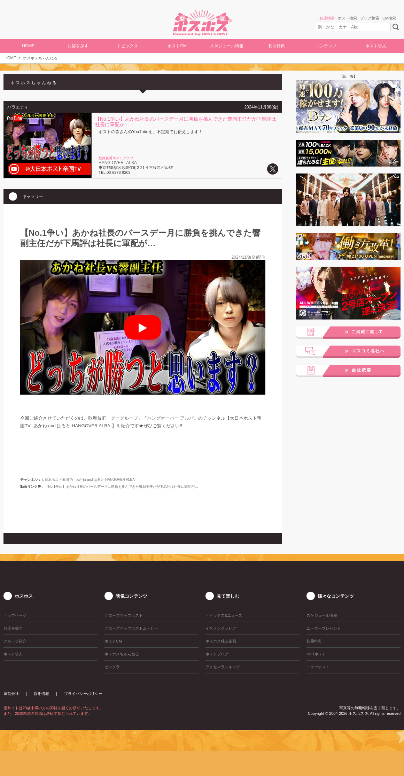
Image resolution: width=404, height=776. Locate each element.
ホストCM (177, 45)
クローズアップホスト (123, 615)
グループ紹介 (14, 641)
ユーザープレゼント (323, 628)
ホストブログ (216, 654)
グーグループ (124, 418)
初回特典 (276, 45)
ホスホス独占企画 (220, 641)
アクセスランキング (222, 667)
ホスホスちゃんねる (40, 58)
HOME (28, 45)
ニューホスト (317, 667)
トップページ (14, 615)
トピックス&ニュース (223, 615)
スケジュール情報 (226, 45)
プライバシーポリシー (83, 694)
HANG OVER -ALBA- (118, 162)
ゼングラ (112, 667)
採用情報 (41, 694)
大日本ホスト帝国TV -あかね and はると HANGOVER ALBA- (88, 480)
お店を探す (78, 45)
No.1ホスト (316, 654)
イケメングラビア (220, 628)
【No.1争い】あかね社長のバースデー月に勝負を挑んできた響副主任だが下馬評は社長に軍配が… (121, 486)
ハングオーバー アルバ (170, 418)
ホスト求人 (375, 45)
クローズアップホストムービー (131, 628)
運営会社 (11, 694)
